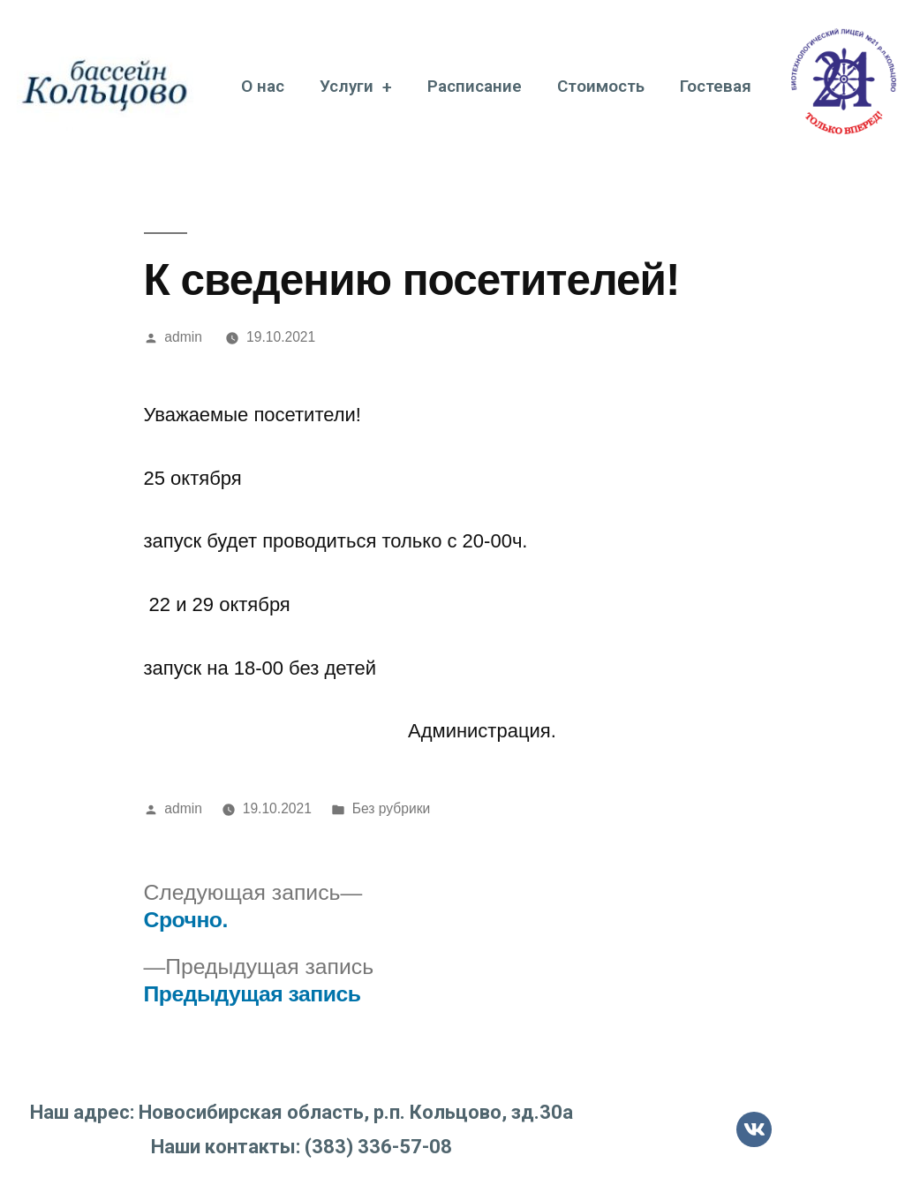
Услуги (356, 87)
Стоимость (601, 86)
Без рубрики (391, 808)
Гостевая (715, 86)
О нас (262, 86)
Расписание (474, 86)
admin (183, 336)
